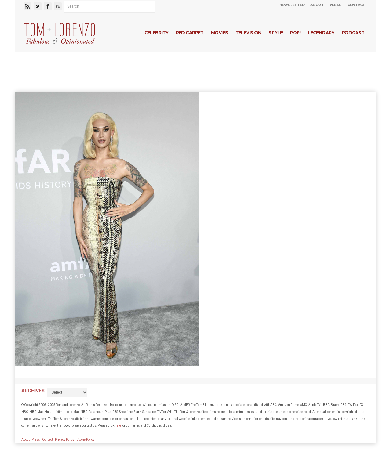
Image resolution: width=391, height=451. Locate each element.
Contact (356, 5)
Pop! (295, 32)
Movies (219, 32)
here (118, 425)
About (316, 5)
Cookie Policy (85, 439)
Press (335, 5)
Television (248, 32)
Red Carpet (190, 32)
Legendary (321, 32)
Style (276, 32)
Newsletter (292, 5)
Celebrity (156, 32)
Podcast (353, 32)
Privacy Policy (64, 439)
